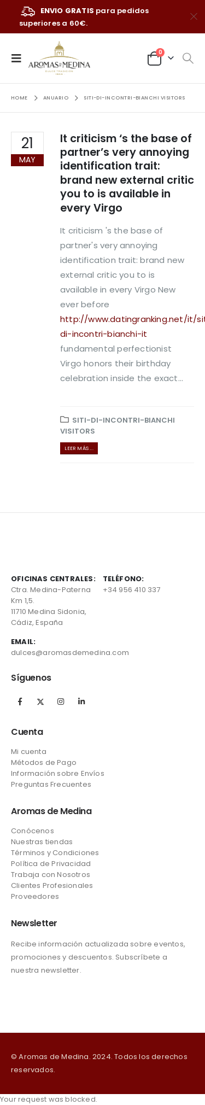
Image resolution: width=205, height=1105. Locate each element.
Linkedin (81, 701)
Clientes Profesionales (52, 885)
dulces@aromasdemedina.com (70, 652)
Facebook (20, 701)
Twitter (40, 701)
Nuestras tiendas (42, 842)
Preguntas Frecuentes (51, 784)
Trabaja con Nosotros (50, 874)
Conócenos (32, 831)
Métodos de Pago (44, 762)
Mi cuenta (28, 751)
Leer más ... (79, 448)
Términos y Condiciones (55, 852)
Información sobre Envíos (57, 773)
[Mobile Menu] (19, 58)
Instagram (60, 701)
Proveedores (35, 896)
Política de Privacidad (51, 863)
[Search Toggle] (187, 58)
